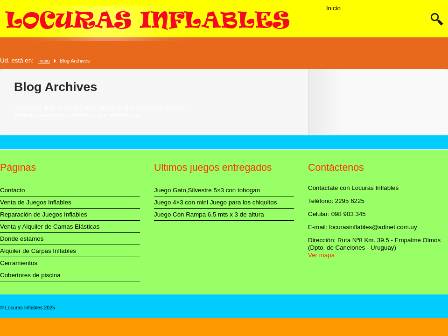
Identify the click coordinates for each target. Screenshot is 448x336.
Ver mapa (321, 255)
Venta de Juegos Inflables (35, 202)
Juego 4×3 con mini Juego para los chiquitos (215, 202)
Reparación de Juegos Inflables (43, 214)
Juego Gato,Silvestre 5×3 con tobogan (207, 190)
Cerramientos (18, 262)
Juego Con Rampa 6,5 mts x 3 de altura (209, 214)
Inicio (333, 8)
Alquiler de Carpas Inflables (38, 250)
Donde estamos (21, 238)
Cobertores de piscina (30, 275)
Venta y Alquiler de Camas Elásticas (49, 226)
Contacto (12, 190)
